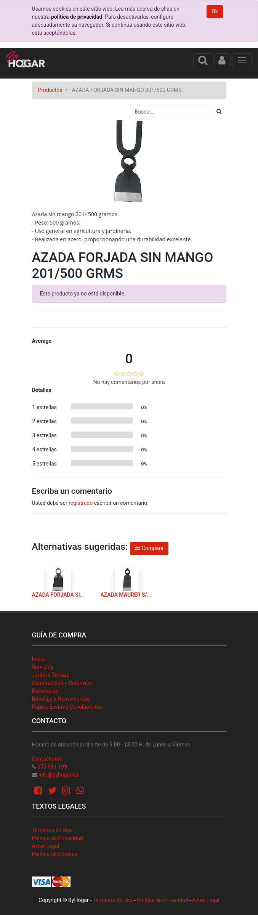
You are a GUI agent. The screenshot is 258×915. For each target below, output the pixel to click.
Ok (215, 11)
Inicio (38, 659)
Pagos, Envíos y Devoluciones (67, 707)
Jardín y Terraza (51, 675)
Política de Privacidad (57, 838)
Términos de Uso (52, 830)
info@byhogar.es (58, 775)
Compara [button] (149, 548)
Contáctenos (47, 759)
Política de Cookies (54, 854)
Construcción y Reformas (62, 683)
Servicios (43, 667)
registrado (81, 503)
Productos (50, 90)
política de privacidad (76, 17)
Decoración (45, 691)
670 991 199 (52, 767)
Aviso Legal (45, 846)
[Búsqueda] (219, 111)
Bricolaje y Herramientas (61, 699)
